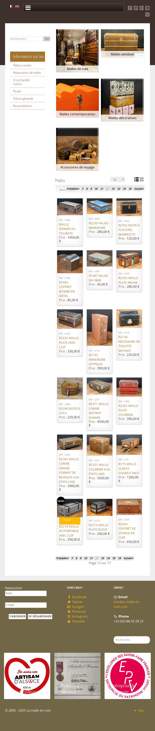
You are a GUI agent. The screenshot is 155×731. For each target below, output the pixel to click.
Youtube (76, 621)
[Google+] (141, 8)
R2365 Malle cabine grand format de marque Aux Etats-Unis (69, 470)
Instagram (77, 616)
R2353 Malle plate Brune (128, 280)
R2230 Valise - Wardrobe (99, 225)
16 (130, 188)
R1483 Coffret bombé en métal (67, 289)
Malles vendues (122, 54)
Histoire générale (23, 98)
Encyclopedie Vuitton (21, 82)
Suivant (139, 188)
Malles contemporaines (77, 114)
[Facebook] (130, 8)
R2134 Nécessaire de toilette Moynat (129, 344)
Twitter (75, 602)
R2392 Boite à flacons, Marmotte (129, 230)
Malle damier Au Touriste (67, 229)
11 (102, 188)
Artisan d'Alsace (24, 691)
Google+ (76, 607)
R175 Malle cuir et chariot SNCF (128, 468)
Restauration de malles (27, 73)
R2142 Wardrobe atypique (97, 359)
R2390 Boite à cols (69, 411)
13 (113, 188)
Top (138, 710)
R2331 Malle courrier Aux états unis (99, 469)
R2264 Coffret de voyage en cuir (127, 531)
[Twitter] (136, 8)
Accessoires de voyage (77, 167)
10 (96, 188)
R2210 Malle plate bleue (98, 527)
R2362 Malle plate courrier (128, 410)
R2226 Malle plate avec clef (69, 342)
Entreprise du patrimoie (123, 688)
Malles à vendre (22, 65)
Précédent (73, 188)
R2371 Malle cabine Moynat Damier (98, 411)
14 (118, 188)
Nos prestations (22, 106)
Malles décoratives (122, 118)
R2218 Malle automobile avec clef (69, 531)
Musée (17, 91)
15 (124, 188)
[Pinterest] (147, 8)
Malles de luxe (77, 69)
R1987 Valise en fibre (98, 278)
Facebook (77, 597)
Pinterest (76, 612)
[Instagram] (147, 14)
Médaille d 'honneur (69, 688)
